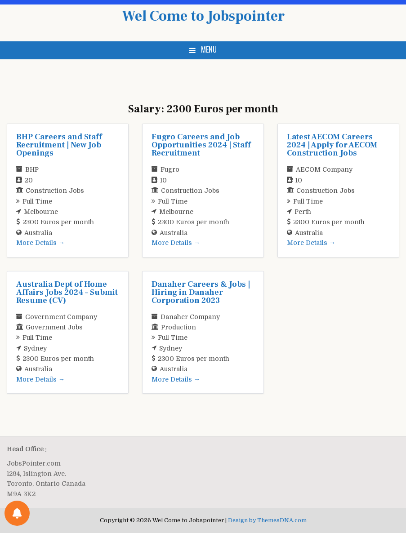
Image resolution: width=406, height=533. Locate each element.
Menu (209, 49)
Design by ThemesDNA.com (267, 520)
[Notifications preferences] (17, 513)
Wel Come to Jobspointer (203, 16)
